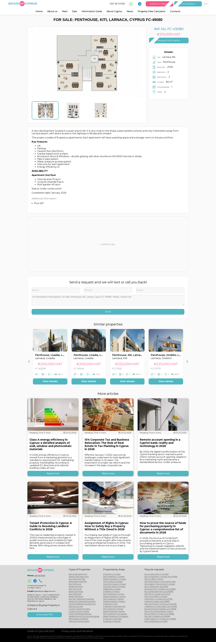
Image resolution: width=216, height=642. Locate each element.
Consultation (188, 3)
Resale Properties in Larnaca (114, 596)
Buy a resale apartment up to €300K (159, 591)
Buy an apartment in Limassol (157, 574)
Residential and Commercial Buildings (84, 616)
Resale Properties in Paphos (114, 601)
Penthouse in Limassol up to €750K (158, 599)
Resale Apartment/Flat (78, 581)
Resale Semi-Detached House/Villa (82, 601)
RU (206, 3)
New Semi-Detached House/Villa (81, 599)
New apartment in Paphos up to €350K (160, 589)
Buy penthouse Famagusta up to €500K (160, 609)
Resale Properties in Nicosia (114, 611)
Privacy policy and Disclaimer (77, 631)
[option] (50, 359)
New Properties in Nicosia (113, 609)
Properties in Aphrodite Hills (114, 606)
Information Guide (92, 11)
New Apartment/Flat (77, 579)
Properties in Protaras (112, 621)
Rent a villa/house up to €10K (156, 621)
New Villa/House (75, 594)
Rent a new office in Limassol (156, 596)
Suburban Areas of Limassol (114, 586)
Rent (65, 11)
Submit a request (159, 3)
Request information (168, 40)
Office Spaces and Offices (78, 619)
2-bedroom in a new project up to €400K (161, 606)
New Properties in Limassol (113, 577)
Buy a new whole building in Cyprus (159, 611)
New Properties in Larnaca (113, 594)
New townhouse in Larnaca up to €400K (160, 604)
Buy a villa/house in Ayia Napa (156, 586)
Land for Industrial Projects (79, 609)
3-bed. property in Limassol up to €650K (160, 619)
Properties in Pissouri (111, 591)
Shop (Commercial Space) (79, 621)
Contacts (175, 11)
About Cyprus (114, 11)
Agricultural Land (76, 606)
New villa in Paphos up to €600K (157, 616)
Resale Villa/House (76, 596)
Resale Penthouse (76, 586)
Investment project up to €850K (157, 601)
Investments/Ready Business (80, 614)
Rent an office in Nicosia (154, 579)
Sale (74, 11)
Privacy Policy (80, 638)
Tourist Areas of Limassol (112, 581)
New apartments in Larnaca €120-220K (160, 581)
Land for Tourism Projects (79, 611)
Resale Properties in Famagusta (115, 616)
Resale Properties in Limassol (114, 579)
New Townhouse (75, 589)
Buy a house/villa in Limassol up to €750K (161, 577)
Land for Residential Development (82, 604)
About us (52, 11)
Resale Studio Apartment (79, 577)
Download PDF (44, 614)
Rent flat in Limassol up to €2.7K (157, 594)
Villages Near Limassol (112, 589)
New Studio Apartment (78, 574)
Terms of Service (93, 638)
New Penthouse (75, 584)
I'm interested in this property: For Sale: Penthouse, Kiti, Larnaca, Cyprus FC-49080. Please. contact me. (108, 300)
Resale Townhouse (76, 591)
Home (39, 11)
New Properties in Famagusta (115, 614)
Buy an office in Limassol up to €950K (159, 614)
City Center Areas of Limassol (114, 584)
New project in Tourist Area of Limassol (160, 584)
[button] (28, 358)
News (130, 11)
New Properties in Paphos (113, 599)
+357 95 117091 (117, 3)
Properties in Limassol (112, 574)
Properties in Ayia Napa (112, 619)
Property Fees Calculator (151, 11)
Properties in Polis (110, 604)
